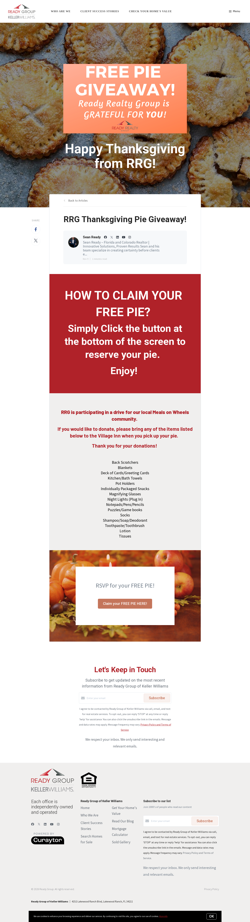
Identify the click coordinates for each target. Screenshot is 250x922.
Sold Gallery (121, 842)
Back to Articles (78, 200)
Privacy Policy (211, 889)
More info (163, 916)
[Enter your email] (114, 698)
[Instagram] (58, 824)
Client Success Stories (99, 11)
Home (85, 807)
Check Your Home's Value (150, 11)
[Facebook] (32, 824)
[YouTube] (51, 824)
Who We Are (89, 815)
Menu (234, 11)
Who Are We (61, 11)
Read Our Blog (123, 821)
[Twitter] (39, 824)
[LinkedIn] (45, 824)
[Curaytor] (47, 843)
